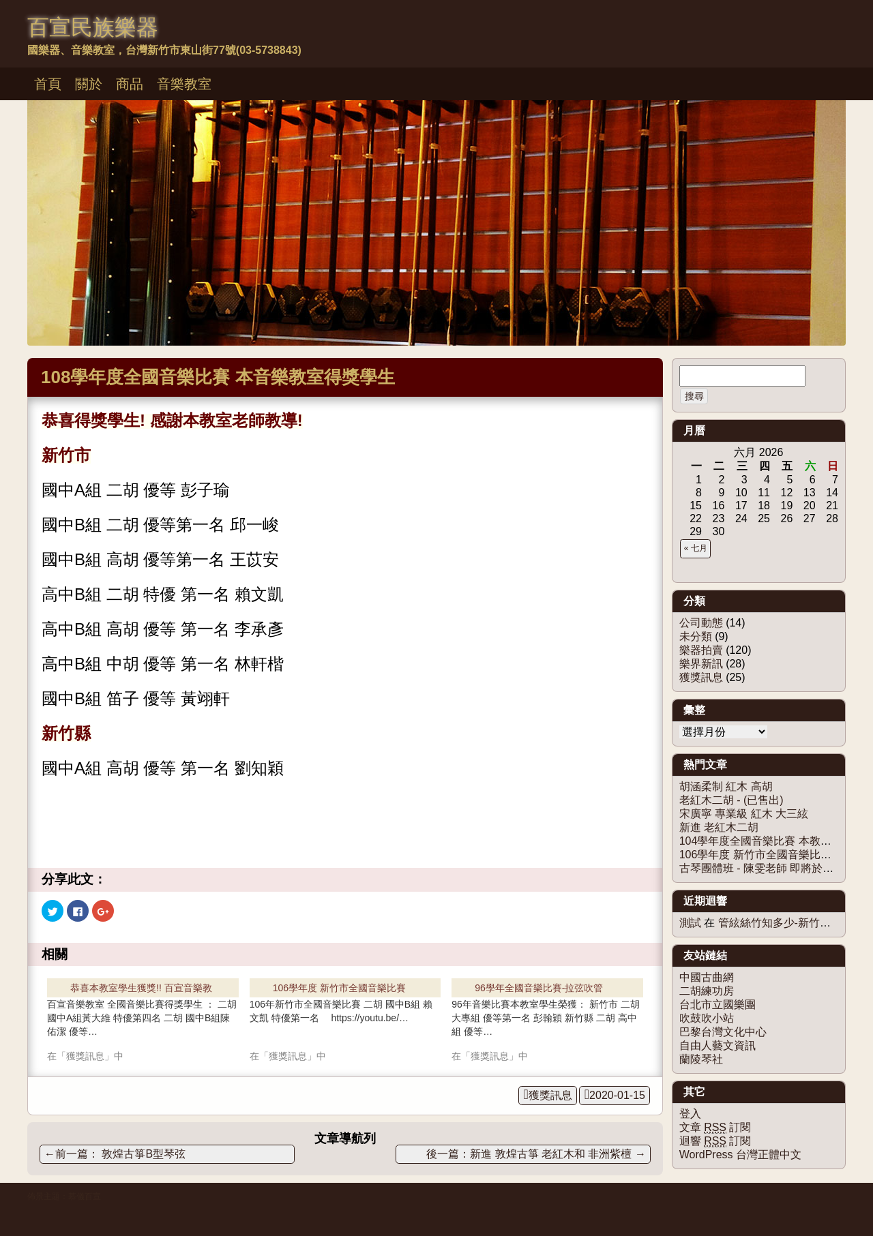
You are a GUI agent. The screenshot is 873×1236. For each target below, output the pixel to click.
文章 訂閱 (715, 1127)
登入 (690, 1113)
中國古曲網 (706, 977)
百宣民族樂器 (92, 27)
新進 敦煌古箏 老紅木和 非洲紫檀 (558, 1154)
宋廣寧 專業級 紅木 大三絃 (743, 813)
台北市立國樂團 (717, 1004)
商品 (129, 83)
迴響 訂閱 (715, 1141)
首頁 (47, 83)
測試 (690, 923)
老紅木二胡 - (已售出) (731, 800)
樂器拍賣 (701, 650)
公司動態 (701, 623)
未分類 (695, 636)
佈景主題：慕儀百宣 (64, 1196)
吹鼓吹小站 (706, 1018)
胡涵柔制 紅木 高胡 (726, 786)
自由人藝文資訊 (717, 1045)
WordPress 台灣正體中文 (740, 1154)
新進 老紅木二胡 (718, 827)
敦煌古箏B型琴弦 (115, 1154)
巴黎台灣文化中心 (723, 1032)
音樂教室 (184, 83)
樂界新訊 (701, 663)
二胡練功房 (706, 991)
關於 (88, 83)
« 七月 (695, 548)
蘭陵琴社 (701, 1059)
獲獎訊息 (550, 1095)
